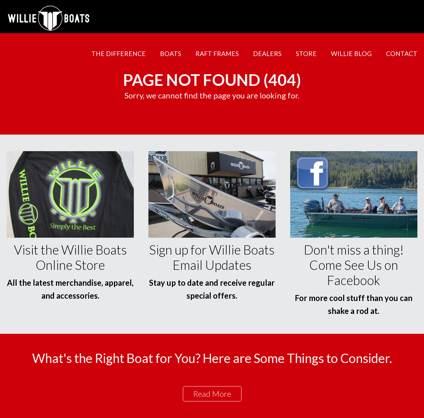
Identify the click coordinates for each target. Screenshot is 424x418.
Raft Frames (217, 53)
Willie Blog (351, 53)
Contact (401, 53)
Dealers (267, 53)
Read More (212, 393)
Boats (170, 53)
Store (306, 53)
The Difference (118, 53)
